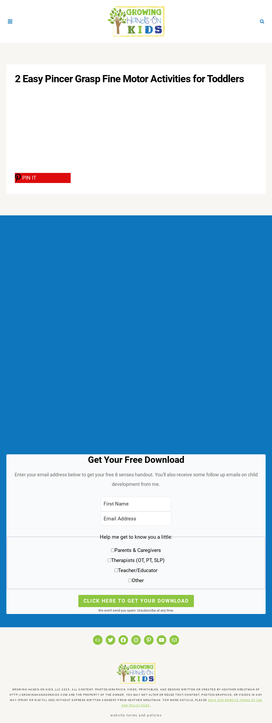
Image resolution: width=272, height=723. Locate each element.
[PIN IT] (43, 178)
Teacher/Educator (138, 570)
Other (138, 580)
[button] (136, 560)
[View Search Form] (262, 21)
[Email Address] (136, 518)
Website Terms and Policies (136, 715)
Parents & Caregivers (137, 550)
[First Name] (136, 504)
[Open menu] (10, 21)
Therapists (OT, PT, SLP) (138, 560)
